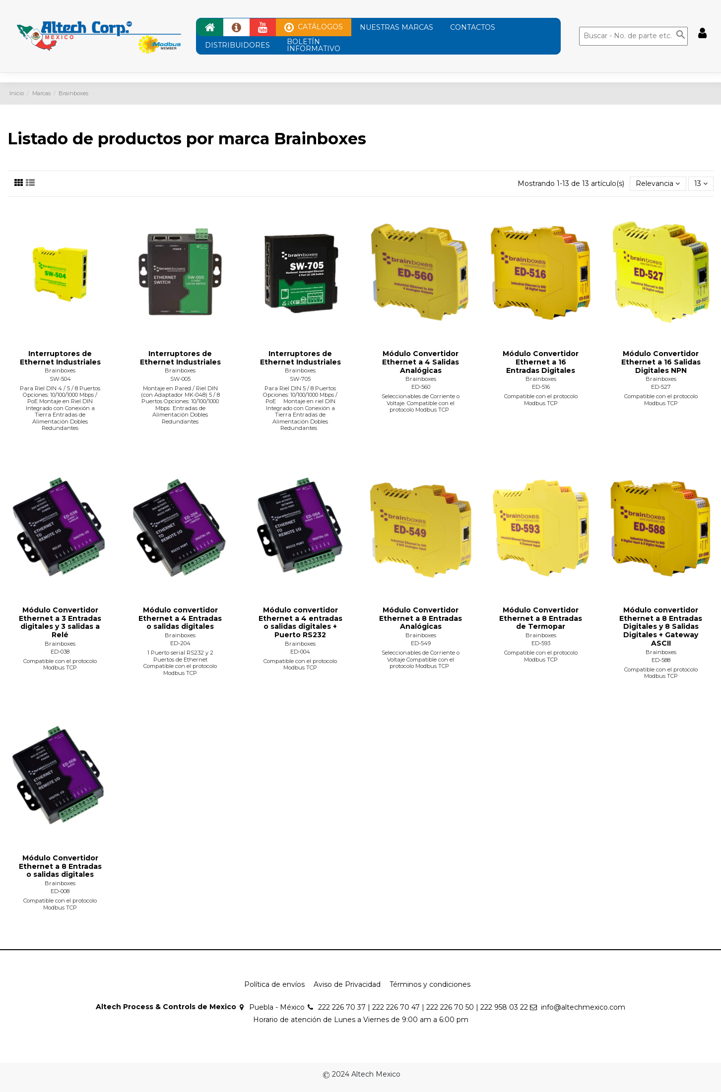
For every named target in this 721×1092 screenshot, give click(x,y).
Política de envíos (274, 984)
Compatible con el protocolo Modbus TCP (541, 399)
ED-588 (661, 660)
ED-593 (540, 643)
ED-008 (60, 891)
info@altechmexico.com (583, 1007)
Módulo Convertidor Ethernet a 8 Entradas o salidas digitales (60, 866)
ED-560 (420, 386)
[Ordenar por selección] (658, 184)
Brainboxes (60, 370)
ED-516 (541, 386)
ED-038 (60, 651)
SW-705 (300, 378)
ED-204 (180, 643)
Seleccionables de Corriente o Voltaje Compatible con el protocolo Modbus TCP (420, 659)
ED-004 (300, 651)
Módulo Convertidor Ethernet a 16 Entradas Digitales (541, 362)
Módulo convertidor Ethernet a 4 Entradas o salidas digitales (180, 618)
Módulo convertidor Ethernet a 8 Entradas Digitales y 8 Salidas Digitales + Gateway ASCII (660, 627)
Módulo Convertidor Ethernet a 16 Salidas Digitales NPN (661, 362)
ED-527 (661, 386)
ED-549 (421, 643)
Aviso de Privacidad (347, 984)
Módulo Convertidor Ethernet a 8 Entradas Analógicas (420, 618)
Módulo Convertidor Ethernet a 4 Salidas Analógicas (420, 362)
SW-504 (60, 378)
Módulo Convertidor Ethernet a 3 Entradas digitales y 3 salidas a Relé (60, 622)
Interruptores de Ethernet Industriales (60, 357)
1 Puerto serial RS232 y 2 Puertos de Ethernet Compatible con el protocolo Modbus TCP (180, 662)
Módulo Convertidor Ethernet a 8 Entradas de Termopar (540, 618)
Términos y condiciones (430, 984)
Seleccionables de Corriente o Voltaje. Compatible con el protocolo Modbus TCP (420, 403)
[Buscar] (633, 36)
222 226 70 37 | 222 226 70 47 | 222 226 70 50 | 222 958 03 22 (423, 1007)
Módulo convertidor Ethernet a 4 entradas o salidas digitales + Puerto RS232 (300, 622)
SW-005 (180, 378)
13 (701, 183)
